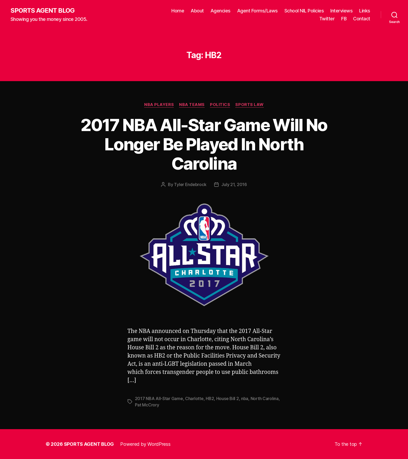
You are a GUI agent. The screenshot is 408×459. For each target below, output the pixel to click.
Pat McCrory (147, 404)
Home (177, 10)
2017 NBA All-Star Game (159, 398)
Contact (361, 18)
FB (343, 18)
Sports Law (249, 104)
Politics (220, 104)
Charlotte (194, 398)
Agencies (220, 10)
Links (364, 10)
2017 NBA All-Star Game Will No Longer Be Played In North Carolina (204, 144)
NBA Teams (192, 104)
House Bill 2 (227, 398)
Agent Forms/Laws (257, 10)
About (197, 10)
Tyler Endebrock (190, 184)
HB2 (210, 398)
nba (244, 398)
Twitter (327, 18)
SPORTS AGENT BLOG (42, 10)
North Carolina (265, 398)
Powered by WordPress (145, 444)
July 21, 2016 (234, 184)
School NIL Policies (304, 10)
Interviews (341, 10)
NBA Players (159, 104)
